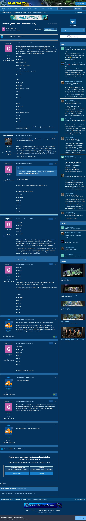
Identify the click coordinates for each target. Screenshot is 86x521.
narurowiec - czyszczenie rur (72, 175)
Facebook (42, 8)
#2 (55, 135)
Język (28, 510)
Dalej (10, 36)
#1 (55, 42)
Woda (18, 30)
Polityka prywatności (43, 510)
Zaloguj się (41, 473)
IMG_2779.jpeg (65, 278)
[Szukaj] (66, 8)
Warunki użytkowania (23, 519)
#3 (55, 163)
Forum (3, 9)
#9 (55, 401)
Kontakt (22, 8)
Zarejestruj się (80, 3)
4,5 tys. (8, 335)
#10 (55, 425)
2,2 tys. (8, 151)
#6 (55, 319)
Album (16, 8)
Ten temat (77, 8)
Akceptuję (80, 518)
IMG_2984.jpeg (65, 321)
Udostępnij (38, 29)
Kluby (35, 8)
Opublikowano (73, 103)
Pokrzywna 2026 (66, 30)
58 (8, 58)
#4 (55, 218)
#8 (55, 377)
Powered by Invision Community (43, 512)
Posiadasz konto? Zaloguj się (65, 3)
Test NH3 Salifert (69, 212)
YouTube (29, 8)
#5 (55, 264)
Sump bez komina (69, 48)
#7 (55, 343)
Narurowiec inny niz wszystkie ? (73, 63)
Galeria (9, 8)
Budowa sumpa (69, 254)
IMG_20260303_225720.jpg (69, 295)
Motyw (34, 510)
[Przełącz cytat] (18, 168)
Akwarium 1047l (65, 308)
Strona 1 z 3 (21, 36)
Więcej (50, 8)
